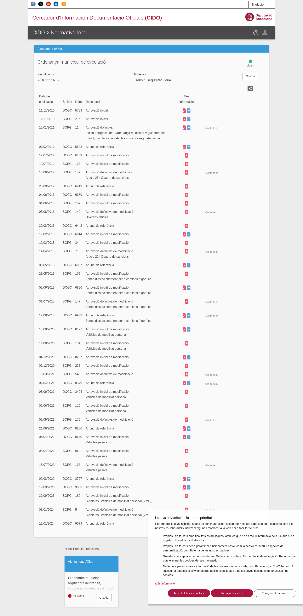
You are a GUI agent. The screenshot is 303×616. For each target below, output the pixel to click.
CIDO (38, 32)
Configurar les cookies (275, 593)
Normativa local (69, 32)
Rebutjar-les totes (232, 593)
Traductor (258, 4)
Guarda (250, 76)
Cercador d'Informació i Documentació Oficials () (97, 18)
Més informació (165, 583)
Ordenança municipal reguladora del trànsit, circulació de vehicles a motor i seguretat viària (91, 586)
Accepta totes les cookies (189, 593)
